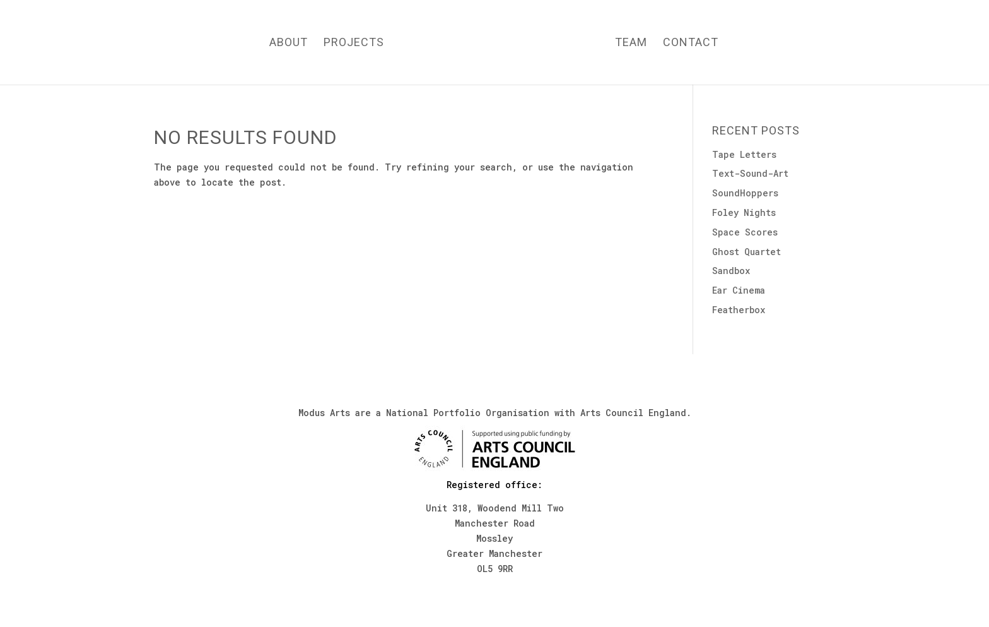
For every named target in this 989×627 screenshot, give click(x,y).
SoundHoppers (745, 193)
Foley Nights (744, 212)
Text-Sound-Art (750, 173)
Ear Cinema (738, 290)
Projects (354, 43)
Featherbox (738, 310)
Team (631, 43)
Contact (690, 43)
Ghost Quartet (746, 252)
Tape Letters (744, 154)
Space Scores (745, 232)
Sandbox (731, 271)
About (288, 43)
